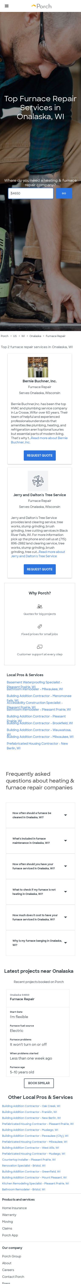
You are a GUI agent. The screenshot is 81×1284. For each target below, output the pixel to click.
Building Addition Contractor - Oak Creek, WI (31, 1106)
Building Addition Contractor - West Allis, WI (30, 1148)
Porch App (10, 1235)
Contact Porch (13, 1277)
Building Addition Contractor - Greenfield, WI (31, 1171)
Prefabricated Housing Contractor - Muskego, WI (33, 1153)
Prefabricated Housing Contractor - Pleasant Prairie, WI (38, 1124)
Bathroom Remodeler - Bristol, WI (23, 1189)
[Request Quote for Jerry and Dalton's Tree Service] (40, 569)
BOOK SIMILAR (39, 1083)
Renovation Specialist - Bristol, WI (23, 1165)
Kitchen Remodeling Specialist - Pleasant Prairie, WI (35, 1183)
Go (64, 193)
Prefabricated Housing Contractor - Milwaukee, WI (34, 1142)
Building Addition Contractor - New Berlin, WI (31, 1118)
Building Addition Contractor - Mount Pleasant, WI (34, 1177)
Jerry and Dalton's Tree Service (39, 495)
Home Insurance (14, 1208)
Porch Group (11, 1256)
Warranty (9, 1215)
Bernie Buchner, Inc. (40, 381)
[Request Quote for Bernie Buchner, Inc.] (40, 455)
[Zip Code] (30, 193)
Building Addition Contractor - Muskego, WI (30, 1130)
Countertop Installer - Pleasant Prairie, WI (29, 1159)
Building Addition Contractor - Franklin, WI (29, 1112)
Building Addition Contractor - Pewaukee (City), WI (35, 1136)
